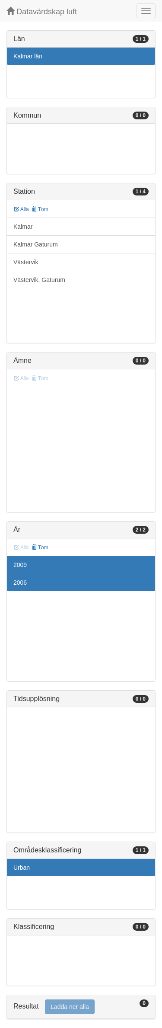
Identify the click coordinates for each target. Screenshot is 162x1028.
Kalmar (22, 226)
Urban (21, 867)
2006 (20, 582)
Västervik (25, 262)
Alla (21, 209)
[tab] (81, 1007)
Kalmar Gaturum (35, 244)
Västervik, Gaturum (39, 279)
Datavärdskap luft (41, 11)
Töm (40, 209)
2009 (20, 564)
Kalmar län (27, 56)
